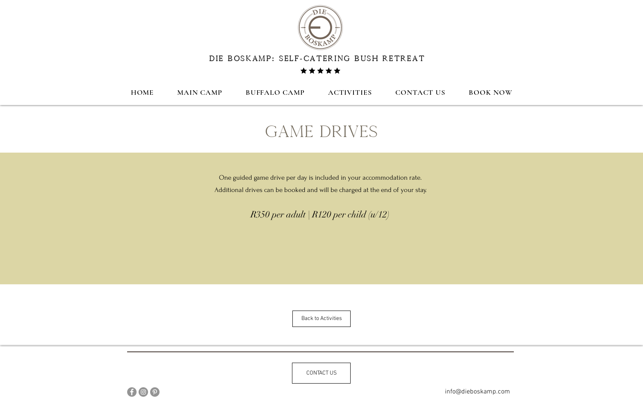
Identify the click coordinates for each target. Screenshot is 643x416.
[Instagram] (143, 392)
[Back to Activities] (321, 319)
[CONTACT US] (321, 373)
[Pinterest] (155, 392)
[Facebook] (132, 392)
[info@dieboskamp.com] (477, 392)
